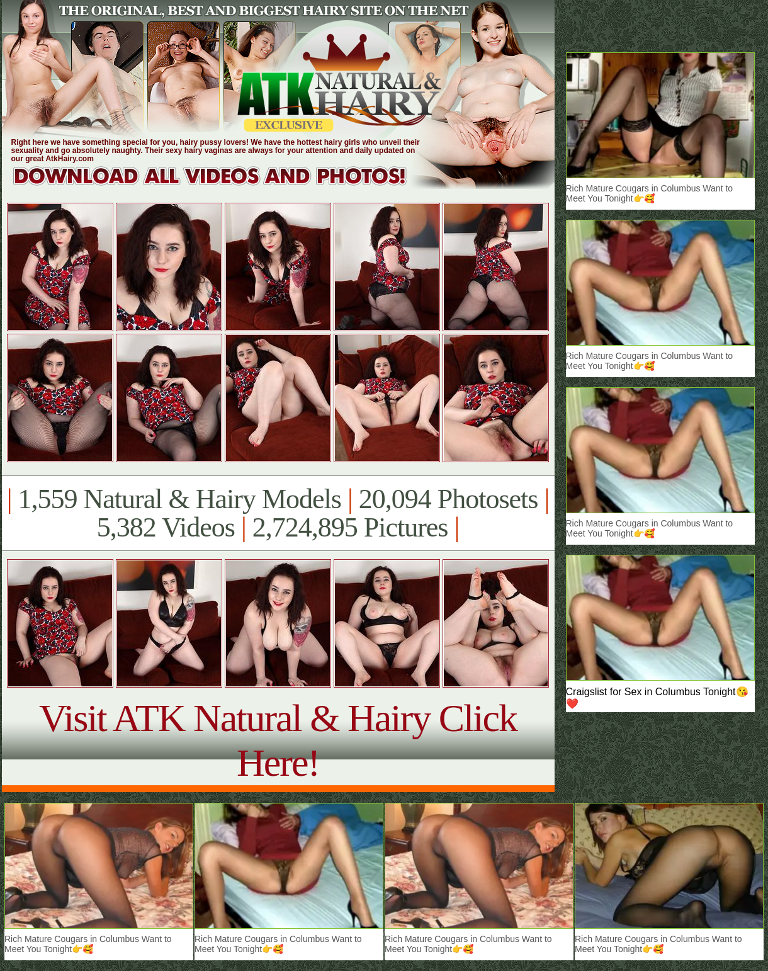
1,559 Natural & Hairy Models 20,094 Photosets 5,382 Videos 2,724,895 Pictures (278, 513)
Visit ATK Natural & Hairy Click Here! (278, 740)
